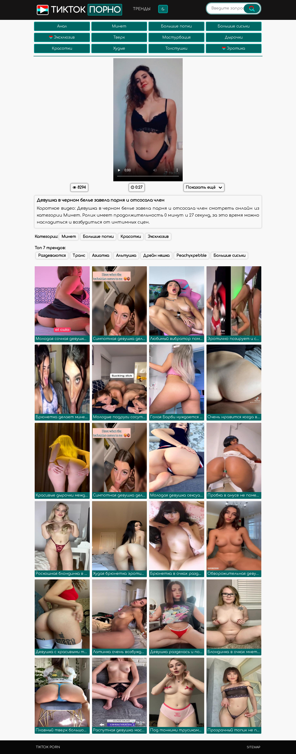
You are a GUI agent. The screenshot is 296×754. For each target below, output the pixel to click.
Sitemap (253, 747)
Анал (62, 26)
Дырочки (234, 37)
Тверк (119, 37)
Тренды (142, 9)
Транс (79, 256)
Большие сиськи (234, 26)
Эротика (233, 48)
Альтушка (126, 256)
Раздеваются (52, 256)
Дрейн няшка (156, 256)
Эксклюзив (62, 37)
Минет (119, 26)
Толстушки (176, 48)
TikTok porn (48, 747)
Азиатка (100, 256)
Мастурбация (176, 37)
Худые (119, 48)
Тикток (79, 9)
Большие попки (176, 26)
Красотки (62, 48)
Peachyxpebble (191, 256)
